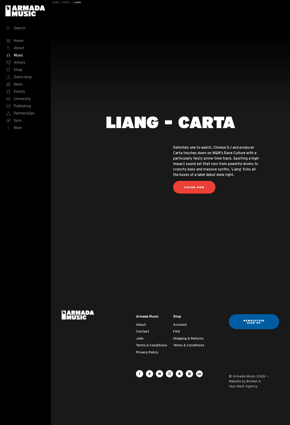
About (141, 324)
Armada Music (25, 11)
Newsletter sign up (254, 321)
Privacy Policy (147, 352)
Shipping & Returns (188, 338)
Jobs (139, 338)
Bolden (252, 381)
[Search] (25, 28)
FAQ (176, 331)
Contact (142, 331)
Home (55, 2)
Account (180, 324)
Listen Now (194, 187)
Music (66, 2)
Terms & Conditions (151, 345)
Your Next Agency (243, 386)
